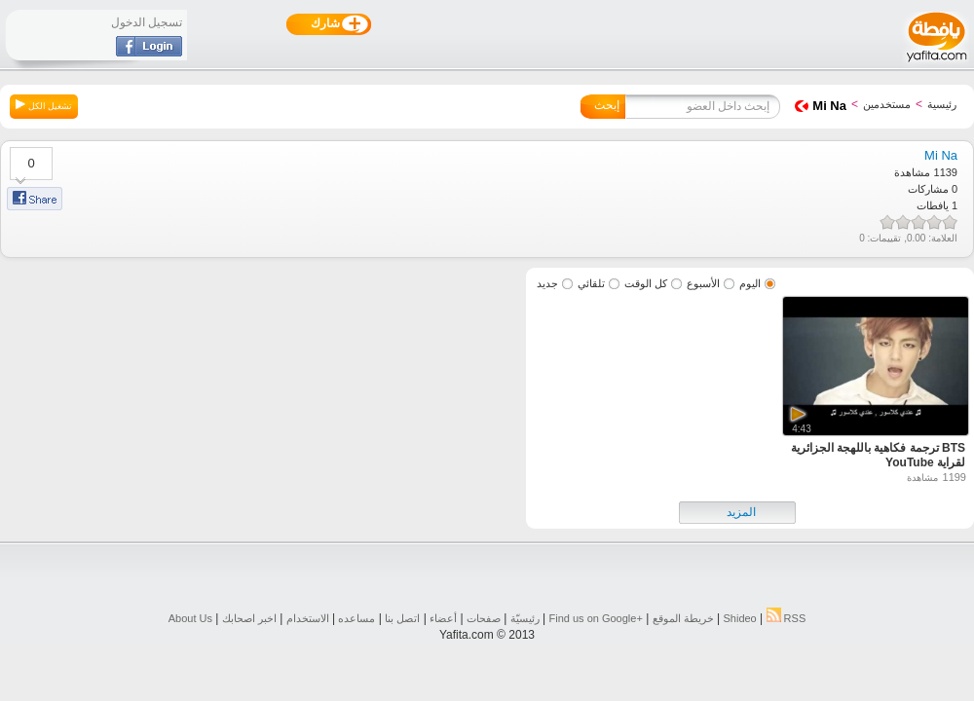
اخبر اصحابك (249, 618)
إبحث (606, 105)
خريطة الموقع (683, 618)
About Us (190, 618)
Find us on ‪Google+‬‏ (596, 618)
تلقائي (591, 283)
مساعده (356, 618)
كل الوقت (645, 283)
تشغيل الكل (44, 105)
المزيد (741, 512)
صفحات (484, 618)
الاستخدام (307, 618)
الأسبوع (703, 283)
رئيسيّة (525, 618)
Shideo (739, 618)
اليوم (750, 283)
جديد (547, 283)
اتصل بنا (402, 618)
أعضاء (443, 618)
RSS (786, 618)
